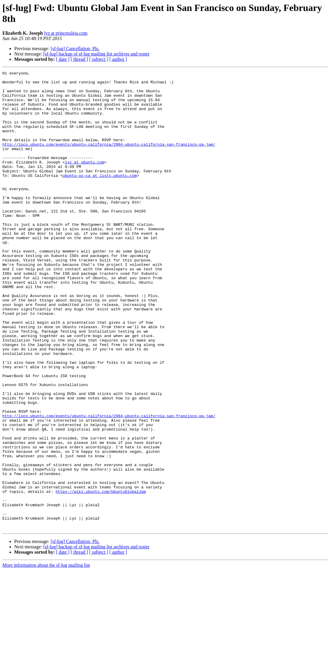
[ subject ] (98, 59)
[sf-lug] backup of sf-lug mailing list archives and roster (96, 53)
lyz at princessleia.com (65, 33)
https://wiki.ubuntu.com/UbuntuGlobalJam (100, 576)
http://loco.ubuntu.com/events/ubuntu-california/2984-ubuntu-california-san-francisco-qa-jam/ (108, 159)
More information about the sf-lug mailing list (46, 656)
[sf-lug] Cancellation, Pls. (75, 48)
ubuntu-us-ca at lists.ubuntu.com (100, 196)
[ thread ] (79, 59)
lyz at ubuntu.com (84, 180)
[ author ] (118, 59)
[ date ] (62, 59)
